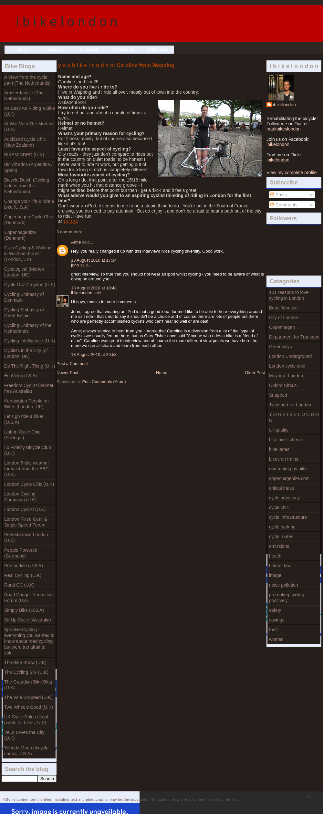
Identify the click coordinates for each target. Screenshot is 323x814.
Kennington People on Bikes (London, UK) (26, 403)
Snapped (278, 395)
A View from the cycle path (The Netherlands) (27, 80)
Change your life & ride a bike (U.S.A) (29, 204)
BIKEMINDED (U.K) (24, 154)
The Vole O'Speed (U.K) (28, 697)
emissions (279, 546)
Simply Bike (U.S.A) (24, 610)
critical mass (281, 488)
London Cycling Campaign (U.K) (20, 496)
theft (273, 629)
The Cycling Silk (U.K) (26, 672)
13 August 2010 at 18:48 (94, 288)
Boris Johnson (283, 307)
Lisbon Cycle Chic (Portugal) (22, 434)
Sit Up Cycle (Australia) (27, 619)
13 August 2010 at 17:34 (94, 260)
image (275, 575)
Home (21, 49)
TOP (310, 797)
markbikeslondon (283, 128)
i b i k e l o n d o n (67, 22)
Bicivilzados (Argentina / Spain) (28, 167)
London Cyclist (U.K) (25, 509)
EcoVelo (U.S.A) (20, 375)
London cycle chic (287, 366)
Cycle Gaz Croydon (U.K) (29, 284)
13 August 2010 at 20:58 (94, 354)
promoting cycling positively (286, 597)
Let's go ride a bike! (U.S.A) (23, 419)
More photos (123, 49)
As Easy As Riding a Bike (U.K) (29, 111)
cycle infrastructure (288, 517)
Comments (283, 204)
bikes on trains (283, 459)
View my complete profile (291, 172)
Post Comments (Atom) (104, 381)
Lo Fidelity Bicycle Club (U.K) (27, 450)
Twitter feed (157, 49)
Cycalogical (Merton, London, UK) (25, 271)
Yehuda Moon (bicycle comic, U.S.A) (26, 750)
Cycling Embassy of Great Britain (24, 312)
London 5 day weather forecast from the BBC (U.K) (26, 468)
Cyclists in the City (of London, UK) (26, 353)
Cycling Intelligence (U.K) (29, 340)
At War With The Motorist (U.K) (29, 126)
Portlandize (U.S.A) (23, 565)
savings (276, 619)
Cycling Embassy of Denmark (24, 297)
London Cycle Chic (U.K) (29, 484)
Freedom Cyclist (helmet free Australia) (28, 388)
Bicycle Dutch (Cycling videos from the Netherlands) (26, 185)
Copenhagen (282, 327)
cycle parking (282, 526)
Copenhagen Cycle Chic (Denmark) (28, 219)
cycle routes (281, 536)
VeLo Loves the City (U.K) (24, 735)
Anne (76, 242)
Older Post (255, 372)
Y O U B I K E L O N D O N (294, 417)
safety (275, 610)
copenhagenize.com (289, 478)
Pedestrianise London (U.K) (26, 537)
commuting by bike (288, 468)
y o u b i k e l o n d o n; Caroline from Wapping (116, 65)
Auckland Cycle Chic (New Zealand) (25, 142)
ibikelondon (284, 104)
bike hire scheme (286, 439)
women (276, 639)
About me (55, 49)
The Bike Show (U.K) (25, 662)
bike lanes (279, 449)
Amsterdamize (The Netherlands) (24, 95)
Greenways (280, 346)
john (75, 265)
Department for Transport (294, 336)
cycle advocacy (284, 497)
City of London (283, 317)
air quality (278, 430)
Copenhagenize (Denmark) (20, 235)
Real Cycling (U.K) (22, 575)
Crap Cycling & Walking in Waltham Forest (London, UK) (28, 253)
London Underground (290, 356)
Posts (278, 194)
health (275, 555)
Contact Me (89, 49)
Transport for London (290, 404)
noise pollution (283, 585)
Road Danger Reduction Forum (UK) (28, 597)
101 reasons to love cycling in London (288, 295)
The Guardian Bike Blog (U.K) (28, 684)
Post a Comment (72, 363)
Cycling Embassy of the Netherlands (27, 328)
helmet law (280, 565)
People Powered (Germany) (20, 553)
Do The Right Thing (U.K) (29, 366)
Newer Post (67, 372)
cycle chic (279, 507)
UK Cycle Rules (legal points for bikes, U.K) (26, 719)
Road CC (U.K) (19, 585)
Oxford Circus (283, 385)
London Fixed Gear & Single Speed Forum (25, 522)
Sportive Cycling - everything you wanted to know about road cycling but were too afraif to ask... (29, 641)
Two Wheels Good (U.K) (28, 707)
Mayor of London (286, 375)
